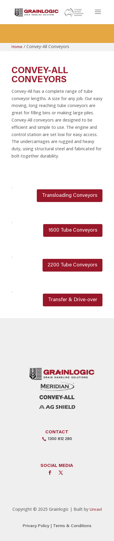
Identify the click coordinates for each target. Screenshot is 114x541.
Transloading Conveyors (69, 195)
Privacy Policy (36, 526)
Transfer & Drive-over (72, 300)
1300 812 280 (60, 439)
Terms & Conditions (72, 526)
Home (17, 47)
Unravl (96, 510)
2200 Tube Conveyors (72, 265)
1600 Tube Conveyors (72, 230)
